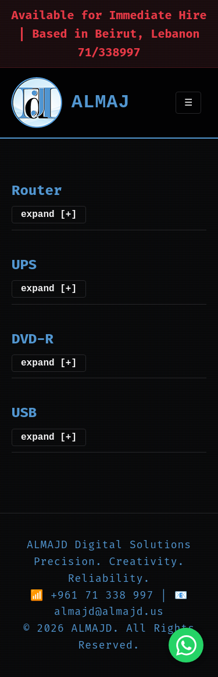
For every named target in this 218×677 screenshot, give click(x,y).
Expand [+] (49, 213)
